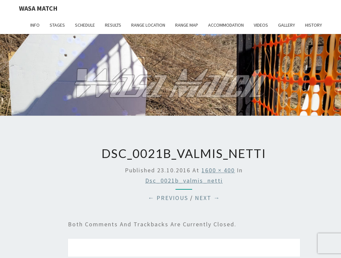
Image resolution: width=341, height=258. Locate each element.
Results (113, 25)
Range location (148, 25)
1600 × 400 (218, 170)
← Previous (168, 198)
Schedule (85, 25)
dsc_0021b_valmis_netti (184, 180)
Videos (261, 25)
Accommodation (226, 25)
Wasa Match (38, 8)
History (313, 25)
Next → (207, 198)
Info (35, 25)
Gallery (286, 25)
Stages (57, 25)
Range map (186, 25)
